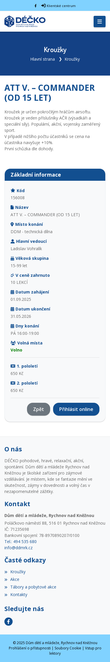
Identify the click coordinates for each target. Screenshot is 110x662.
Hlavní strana (42, 59)
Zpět (38, 409)
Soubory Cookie (68, 648)
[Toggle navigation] (100, 22)
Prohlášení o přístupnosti (30, 648)
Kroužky (72, 59)
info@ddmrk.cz (18, 547)
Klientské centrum (61, 6)
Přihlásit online (76, 409)
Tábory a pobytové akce (30, 587)
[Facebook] (36, 6)
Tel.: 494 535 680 (20, 541)
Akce (11, 579)
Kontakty (15, 594)
